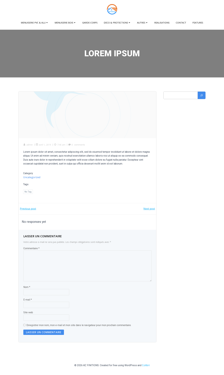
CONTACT (181, 22)
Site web (28, 312)
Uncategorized (31, 177)
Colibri (146, 365)
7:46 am (59, 145)
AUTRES (142, 22)
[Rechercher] (201, 95)
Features (197, 22)
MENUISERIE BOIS (65, 22)
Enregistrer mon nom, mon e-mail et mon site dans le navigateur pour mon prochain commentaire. (78, 325)
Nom (26, 287)
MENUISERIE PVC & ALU (34, 22)
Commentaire (31, 248)
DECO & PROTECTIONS (117, 22)
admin (28, 145)
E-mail (27, 300)
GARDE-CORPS (90, 22)
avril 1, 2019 (43, 145)
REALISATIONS (162, 22)
